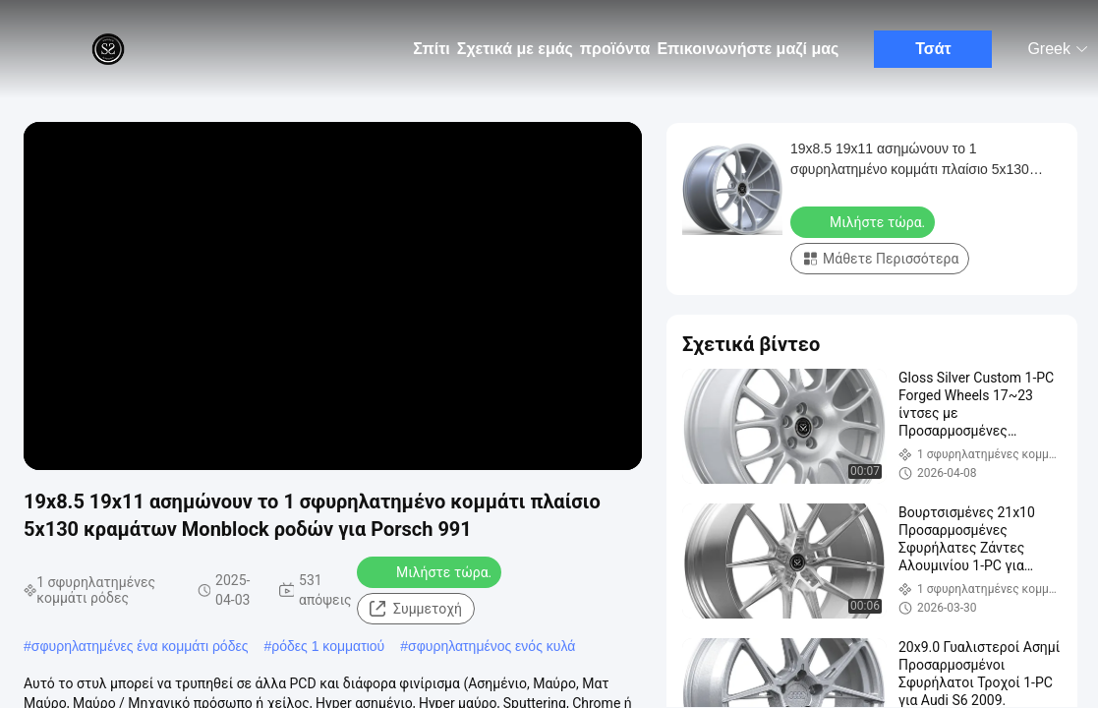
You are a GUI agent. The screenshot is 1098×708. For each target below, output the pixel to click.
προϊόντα (615, 48)
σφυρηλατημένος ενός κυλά (491, 646)
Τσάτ (933, 48)
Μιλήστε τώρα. (431, 571)
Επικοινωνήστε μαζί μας (747, 48)
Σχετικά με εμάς (515, 48)
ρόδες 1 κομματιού (327, 646)
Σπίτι (431, 48)
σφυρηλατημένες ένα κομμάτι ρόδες (140, 646)
